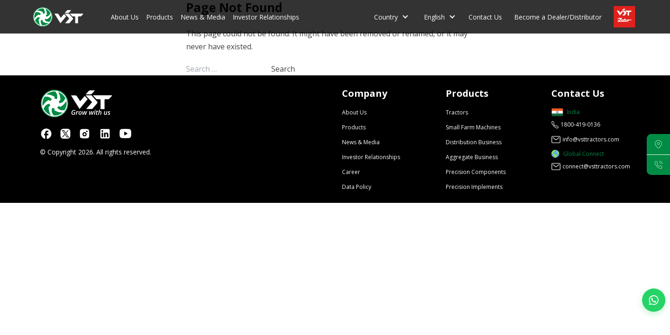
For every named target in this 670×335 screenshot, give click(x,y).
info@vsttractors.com (591, 139)
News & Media (203, 17)
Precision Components (476, 172)
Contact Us (485, 17)
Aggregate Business (472, 157)
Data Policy (356, 187)
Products (159, 17)
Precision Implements (474, 187)
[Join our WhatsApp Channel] (653, 300)
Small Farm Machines (473, 127)
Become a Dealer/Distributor (558, 17)
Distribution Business (474, 142)
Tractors (457, 112)
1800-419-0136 (580, 124)
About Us (125, 17)
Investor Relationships (266, 17)
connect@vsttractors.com (596, 166)
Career (351, 172)
